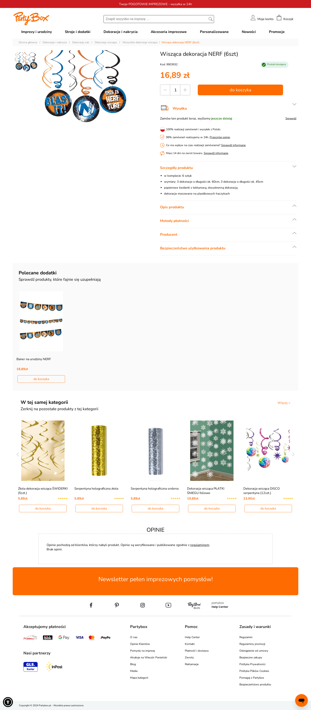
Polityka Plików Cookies (254, 671)
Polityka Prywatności (252, 664)
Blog (133, 664)
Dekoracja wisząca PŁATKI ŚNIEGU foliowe (205, 490)
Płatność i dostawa (196, 651)
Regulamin (245, 637)
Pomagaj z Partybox (251, 678)
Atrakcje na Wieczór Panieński (148, 657)
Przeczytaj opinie (220, 137)
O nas (133, 637)
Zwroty (189, 657)
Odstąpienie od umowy (253, 651)
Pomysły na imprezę (142, 651)
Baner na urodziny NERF (33, 359)
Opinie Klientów (140, 644)
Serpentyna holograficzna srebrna (155, 488)
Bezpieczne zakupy (250, 657)
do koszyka (240, 90)
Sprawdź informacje (233, 145)
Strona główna (28, 42)
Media (133, 671)
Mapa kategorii (139, 678)
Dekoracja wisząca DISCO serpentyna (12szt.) (261, 490)
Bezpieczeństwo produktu (255, 684)
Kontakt (190, 644)
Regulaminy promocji (252, 644)
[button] (8, 702)
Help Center (192, 637)
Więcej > (283, 403)
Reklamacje (192, 664)
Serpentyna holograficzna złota (96, 488)
